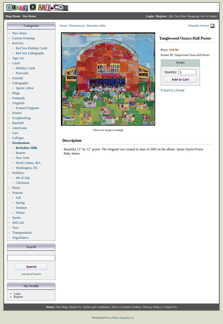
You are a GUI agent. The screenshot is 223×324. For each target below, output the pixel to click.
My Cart (174, 16)
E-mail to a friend (172, 90)
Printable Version (198, 25)
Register (18, 296)
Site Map (61, 306)
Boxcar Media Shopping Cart (119, 317)
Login (17, 293)
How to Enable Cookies (126, 306)
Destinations (76, 25)
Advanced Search (31, 274)
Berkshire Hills (96, 25)
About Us (75, 306)
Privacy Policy (152, 306)
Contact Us (170, 306)
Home (63, 25)
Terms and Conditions (96, 306)
